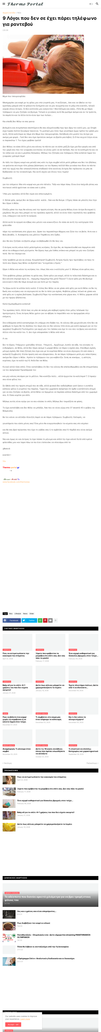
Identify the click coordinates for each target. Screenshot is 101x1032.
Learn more (25, 1019)
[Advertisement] (50, 517)
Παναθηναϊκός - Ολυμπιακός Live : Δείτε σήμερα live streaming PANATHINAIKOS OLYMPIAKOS (53, 936)
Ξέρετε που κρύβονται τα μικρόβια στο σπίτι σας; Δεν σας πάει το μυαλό (50, 655)
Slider (32, 614)
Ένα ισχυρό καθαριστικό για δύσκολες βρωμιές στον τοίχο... (83, 654)
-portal (11, 467)
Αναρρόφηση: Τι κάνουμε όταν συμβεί (17, 750)
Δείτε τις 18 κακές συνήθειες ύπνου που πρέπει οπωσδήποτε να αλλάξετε (50, 751)
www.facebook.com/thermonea (50, 516)
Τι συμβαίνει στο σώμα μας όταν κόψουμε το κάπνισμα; (49, 718)
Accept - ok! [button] (13, 1024)
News (25, 614)
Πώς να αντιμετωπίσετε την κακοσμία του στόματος (16, 654)
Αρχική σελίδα (9, 13)
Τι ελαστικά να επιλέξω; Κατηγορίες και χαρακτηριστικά (83, 750)
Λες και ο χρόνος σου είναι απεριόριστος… (36, 911)
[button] (3, 4)
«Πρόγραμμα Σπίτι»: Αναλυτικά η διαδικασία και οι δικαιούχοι (46, 958)
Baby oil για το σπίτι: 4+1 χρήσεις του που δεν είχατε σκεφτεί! (15, 687)
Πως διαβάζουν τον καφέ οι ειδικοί (33, 923)
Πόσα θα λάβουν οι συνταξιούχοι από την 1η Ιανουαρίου (43, 946)
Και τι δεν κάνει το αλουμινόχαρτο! (77, 718)
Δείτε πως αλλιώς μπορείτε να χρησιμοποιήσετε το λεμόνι (50, 686)
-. (11, 479)
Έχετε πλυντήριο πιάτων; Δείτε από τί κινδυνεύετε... (83, 686)
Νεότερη (8, 763)
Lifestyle (18, 614)
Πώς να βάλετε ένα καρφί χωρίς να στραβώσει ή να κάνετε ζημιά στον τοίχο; (15, 719)
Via (4, 461)
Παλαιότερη (92, 763)
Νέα (19, 13)
